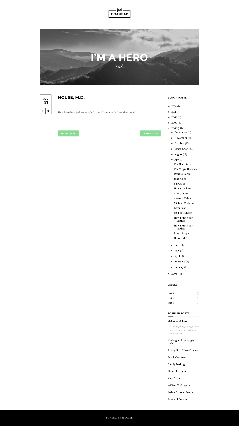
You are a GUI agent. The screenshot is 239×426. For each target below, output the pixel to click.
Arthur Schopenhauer (180, 392)
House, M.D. (71, 97)
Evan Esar (180, 208)
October (179, 143)
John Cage (180, 178)
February (180, 261)
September (181, 148)
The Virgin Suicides (185, 169)
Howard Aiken (182, 188)
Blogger (126, 417)
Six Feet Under (183, 212)
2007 (174, 122)
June (177, 245)
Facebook (42, 111)
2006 (174, 128)
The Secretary (182, 164)
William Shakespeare (180, 385)
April (177, 256)
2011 (174, 111)
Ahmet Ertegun (177, 371)
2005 (174, 273)
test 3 (171, 302)
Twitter (48, 111)
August (178, 154)
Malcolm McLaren (178, 321)
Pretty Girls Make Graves (183, 350)
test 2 (171, 298)
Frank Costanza (177, 357)
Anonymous (181, 193)
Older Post (151, 133)
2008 (174, 117)
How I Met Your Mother (183, 219)
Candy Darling (176, 364)
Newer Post (69, 133)
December (181, 132)
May (177, 250)
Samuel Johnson (177, 399)
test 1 (171, 293)
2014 (174, 106)
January (179, 267)
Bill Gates (179, 183)
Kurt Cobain (175, 378)
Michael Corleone (184, 203)
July (176, 159)
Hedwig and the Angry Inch (181, 342)
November (181, 137)
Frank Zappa (181, 233)
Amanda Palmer (183, 198)
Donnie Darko (182, 173)
